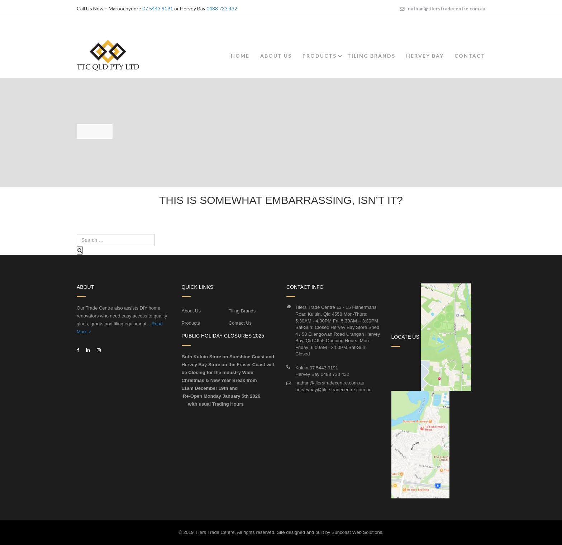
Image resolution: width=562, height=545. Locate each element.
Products (320, 56)
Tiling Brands (371, 56)
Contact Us (240, 323)
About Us (276, 56)
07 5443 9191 (157, 8)
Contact (469, 56)
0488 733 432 (221, 8)
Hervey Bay (425, 56)
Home (240, 56)
